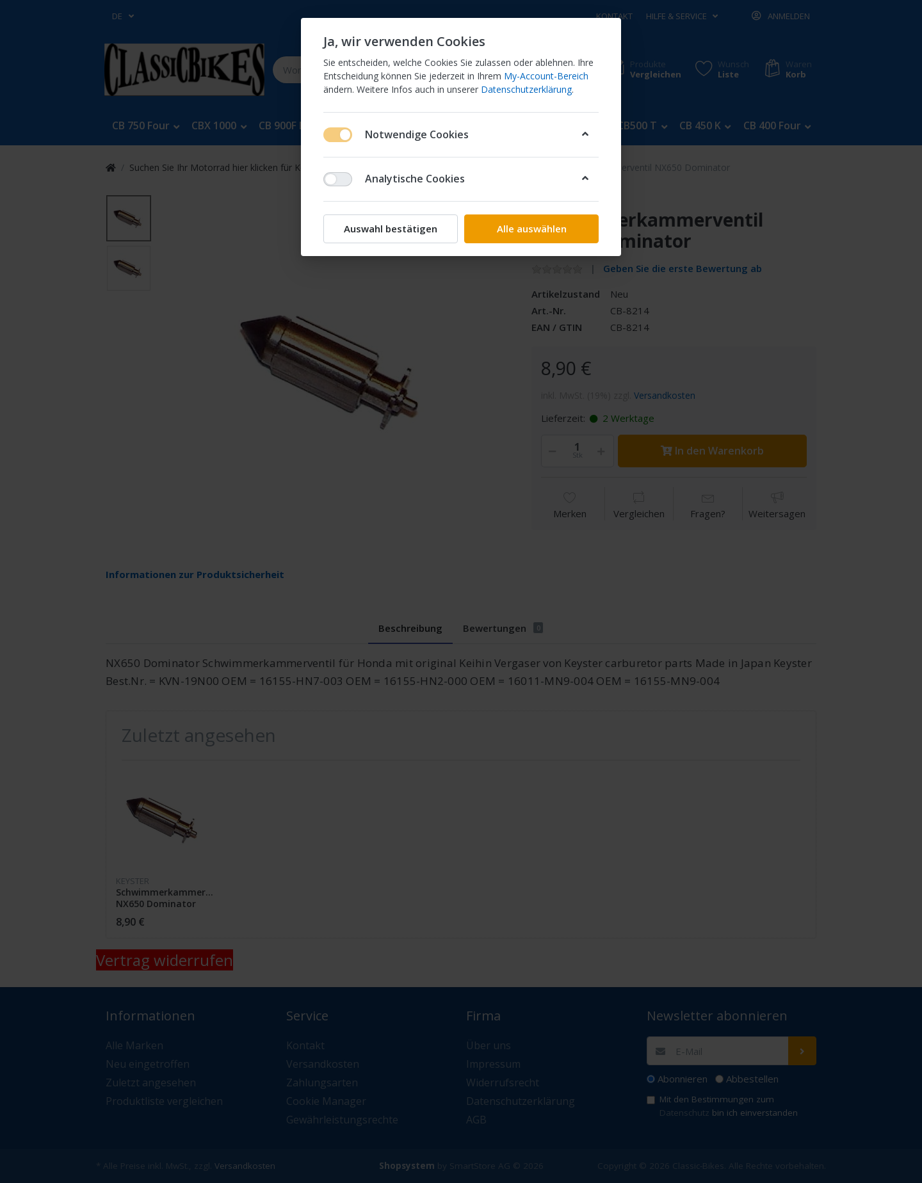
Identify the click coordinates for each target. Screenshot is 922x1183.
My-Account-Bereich (546, 76)
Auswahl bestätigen (390, 228)
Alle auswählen (532, 228)
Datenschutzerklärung (526, 89)
